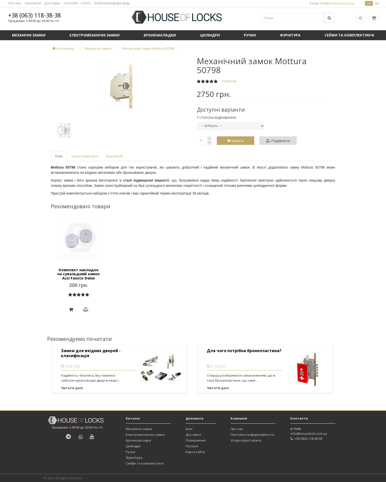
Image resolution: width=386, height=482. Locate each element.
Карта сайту (195, 452)
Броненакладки (160, 35)
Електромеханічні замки (95, 35)
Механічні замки (28, 35)
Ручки (250, 35)
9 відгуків (229, 81)
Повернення (196, 440)
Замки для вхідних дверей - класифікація (91, 353)
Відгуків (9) (114, 156)
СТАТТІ (86, 3)
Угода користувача (246, 440)
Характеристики (84, 156)
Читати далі (72, 388)
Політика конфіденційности (252, 434)
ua (369, 3)
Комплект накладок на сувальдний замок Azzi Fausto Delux (78, 273)
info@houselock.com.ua (308, 433)
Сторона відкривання (217, 118)
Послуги (192, 446)
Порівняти (278, 140)
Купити (235, 140)
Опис (59, 156)
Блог (189, 429)
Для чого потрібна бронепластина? (244, 350)
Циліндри (210, 35)
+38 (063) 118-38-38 (34, 15)
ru (377, 3)
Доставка (193, 434)
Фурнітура (290, 35)
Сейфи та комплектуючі (145, 463)
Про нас (237, 429)
